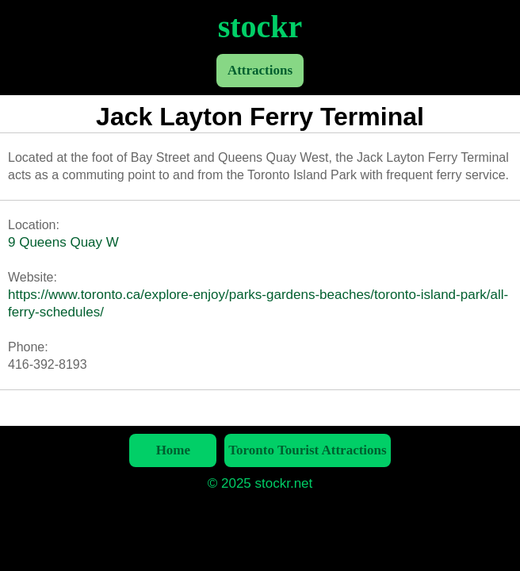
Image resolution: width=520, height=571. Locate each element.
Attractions (260, 70)
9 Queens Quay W (63, 242)
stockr (260, 26)
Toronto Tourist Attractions (307, 450)
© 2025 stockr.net (260, 483)
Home (173, 450)
